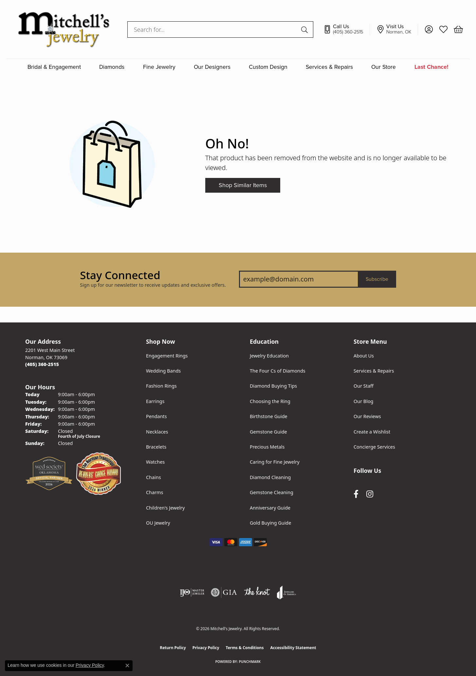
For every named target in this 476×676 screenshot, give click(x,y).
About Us (364, 356)
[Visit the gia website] (224, 592)
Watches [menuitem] (155, 462)
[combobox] (212, 29)
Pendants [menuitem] (156, 416)
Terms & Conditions (245, 647)
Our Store (383, 67)
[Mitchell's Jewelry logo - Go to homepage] (63, 29)
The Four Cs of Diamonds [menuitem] (277, 371)
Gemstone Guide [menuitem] (268, 432)
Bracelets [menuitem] (156, 447)
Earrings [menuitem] (155, 401)
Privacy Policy (205, 647)
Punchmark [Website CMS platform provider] (250, 661)
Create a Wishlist (372, 432)
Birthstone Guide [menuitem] (268, 416)
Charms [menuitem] (154, 492)
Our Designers (212, 67)
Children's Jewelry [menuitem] (165, 508)
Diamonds (111, 67)
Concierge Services (374, 447)
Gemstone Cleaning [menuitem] (271, 492)
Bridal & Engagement (54, 67)
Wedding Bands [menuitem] (163, 371)
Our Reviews (367, 416)
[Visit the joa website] (286, 592)
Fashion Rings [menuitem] (161, 386)
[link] (346, 29)
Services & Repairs (329, 67)
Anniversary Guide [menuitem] (270, 508)
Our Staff (364, 386)
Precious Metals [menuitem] (267, 447)
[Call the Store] (42, 364)
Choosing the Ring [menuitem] (270, 401)
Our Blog (363, 401)
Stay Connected (120, 275)
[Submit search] (305, 29)
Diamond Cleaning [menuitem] (270, 477)
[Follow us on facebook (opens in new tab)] (356, 494)
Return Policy (173, 647)
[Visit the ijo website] (192, 592)
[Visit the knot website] (257, 592)
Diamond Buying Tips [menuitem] (273, 386)
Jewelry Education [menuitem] (269, 356)
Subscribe (377, 279)
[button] (429, 29)
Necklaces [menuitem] (157, 432)
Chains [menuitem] (153, 477)
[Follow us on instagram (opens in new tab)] (369, 494)
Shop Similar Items (243, 185)
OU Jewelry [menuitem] (158, 523)
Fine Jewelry (159, 67)
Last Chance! (431, 67)
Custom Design (268, 67)
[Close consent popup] (127, 665)
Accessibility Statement (293, 647)
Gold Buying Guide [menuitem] (270, 523)
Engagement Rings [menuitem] (167, 356)
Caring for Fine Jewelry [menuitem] (275, 462)
